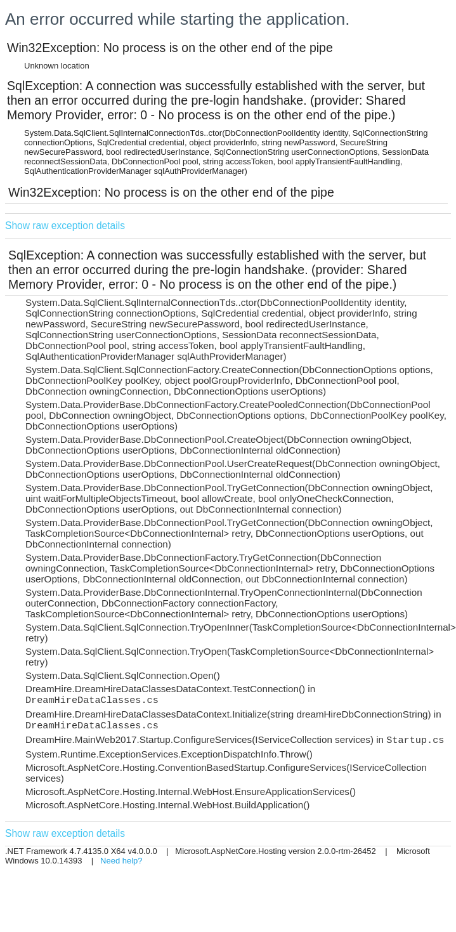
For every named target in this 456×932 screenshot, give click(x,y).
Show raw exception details (65, 225)
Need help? (121, 860)
